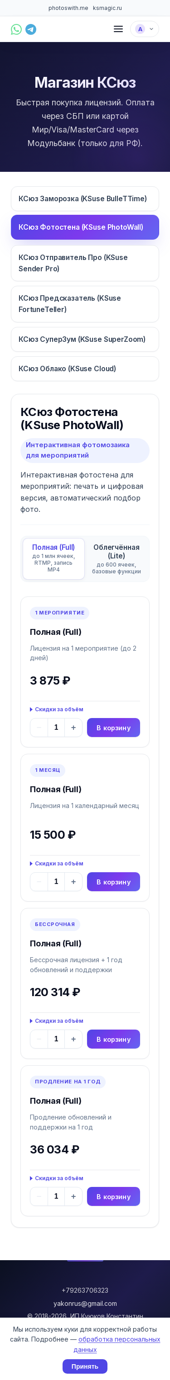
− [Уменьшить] (39, 727)
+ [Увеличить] (73, 727)
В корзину (113, 728)
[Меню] (118, 29)
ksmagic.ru (107, 8)
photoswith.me (68, 8)
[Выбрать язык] (144, 29)
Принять (85, 1366)
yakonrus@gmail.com (85, 1303)
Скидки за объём (59, 709)
